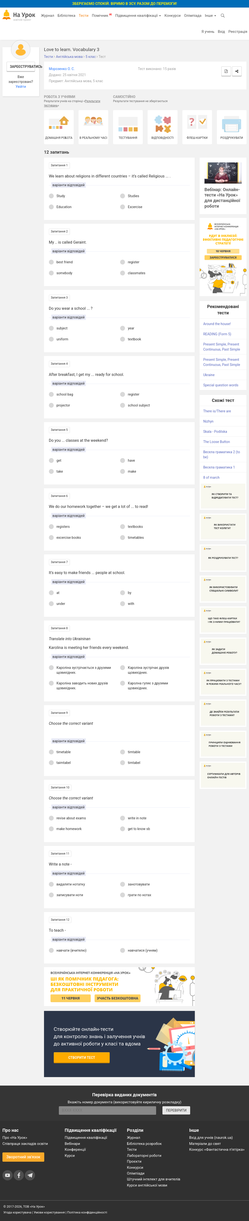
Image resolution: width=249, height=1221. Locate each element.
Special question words (221, 385)
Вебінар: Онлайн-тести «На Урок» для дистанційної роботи (222, 198)
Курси (70, 1155)
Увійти (21, 86)
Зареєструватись (22, 67)
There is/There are (217, 411)
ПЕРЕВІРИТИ (176, 1110)
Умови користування (49, 1212)
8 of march (211, 477)
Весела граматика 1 (219, 467)
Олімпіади (135, 1173)
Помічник (102, 15)
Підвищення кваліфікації (138, 15)
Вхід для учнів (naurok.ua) (211, 1137)
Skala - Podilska (215, 432)
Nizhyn (208, 421)
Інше (210, 15)
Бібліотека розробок (144, 1143)
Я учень (207, 31)
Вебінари (72, 1143)
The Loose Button (216, 442)
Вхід (221, 31)
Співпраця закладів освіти (25, 1143)
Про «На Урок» (14, 1137)
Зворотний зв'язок (23, 1157)
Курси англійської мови (147, 1185)
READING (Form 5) (217, 334)
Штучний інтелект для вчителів (153, 1179)
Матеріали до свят (205, 1143)
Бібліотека (66, 15)
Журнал (47, 15)
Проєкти (134, 1161)
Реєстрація (237, 31)
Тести (84, 15)
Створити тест (81, 1058)
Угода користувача (17, 1212)
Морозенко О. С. (62, 69)
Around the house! (217, 324)
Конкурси (172, 15)
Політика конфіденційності (87, 1212)
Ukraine (209, 375)
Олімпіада (192, 15)
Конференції (75, 1149)
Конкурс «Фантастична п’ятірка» (216, 1149)
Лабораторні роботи (144, 1155)
